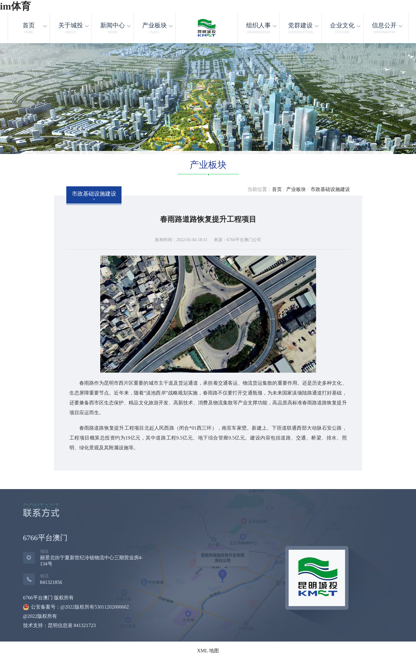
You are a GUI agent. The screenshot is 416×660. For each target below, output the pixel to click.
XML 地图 (208, 650)
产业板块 (296, 189)
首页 (277, 189)
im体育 (15, 6)
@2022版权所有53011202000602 (94, 606)
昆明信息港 (60, 625)
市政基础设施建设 (330, 189)
